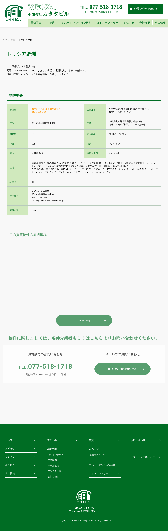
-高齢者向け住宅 (97, 454)
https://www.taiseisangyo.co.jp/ (50, 200)
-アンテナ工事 (54, 471)
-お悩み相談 (53, 476)
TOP (5, 40)
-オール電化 (53, 465)
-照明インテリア (55, 454)
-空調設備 (52, 460)
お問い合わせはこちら (145, 8)
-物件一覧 (94, 449)
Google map (84, 329)
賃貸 (13, 40)
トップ (8, 440)
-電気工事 (52, 449)
